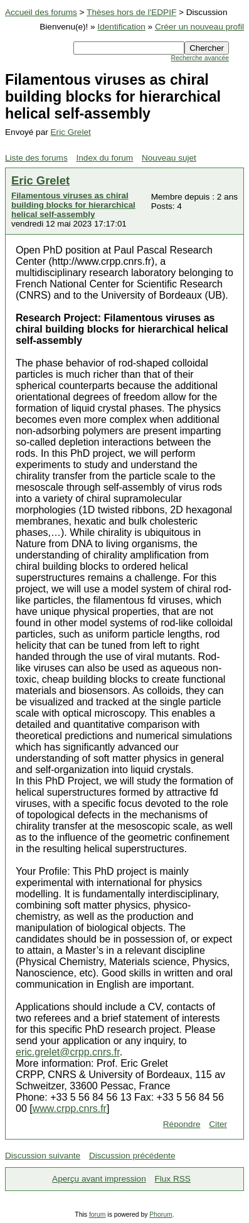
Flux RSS (172, 1178)
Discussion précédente (132, 1155)
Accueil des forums (41, 12)
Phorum (160, 1214)
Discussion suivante (42, 1155)
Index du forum (105, 158)
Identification (121, 26)
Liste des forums (36, 158)
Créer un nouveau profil (199, 26)
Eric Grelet (71, 132)
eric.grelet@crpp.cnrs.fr (68, 1052)
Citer (218, 1124)
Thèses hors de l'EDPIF (131, 12)
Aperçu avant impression (99, 1178)
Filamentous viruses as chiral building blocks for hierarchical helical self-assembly (73, 205)
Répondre (182, 1124)
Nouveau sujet (169, 158)
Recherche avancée (200, 58)
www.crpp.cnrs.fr (70, 1108)
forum (97, 1214)
